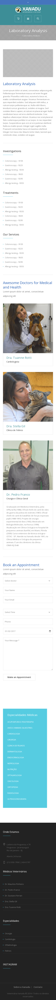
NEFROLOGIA (13, 763)
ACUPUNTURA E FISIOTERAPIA (20, 722)
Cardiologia (10, 939)
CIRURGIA (11, 739)
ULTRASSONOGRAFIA (16, 799)
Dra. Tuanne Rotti (19, 358)
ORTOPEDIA (12, 787)
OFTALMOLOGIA (14, 775)
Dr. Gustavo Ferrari (13, 895)
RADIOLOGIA (13, 793)
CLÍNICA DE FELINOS (16, 745)
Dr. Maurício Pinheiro (14, 884)
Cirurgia (8, 933)
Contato (38, 987)
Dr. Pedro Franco (18, 495)
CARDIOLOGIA (13, 733)
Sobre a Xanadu (22, 987)
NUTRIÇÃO (12, 769)
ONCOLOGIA (13, 781)
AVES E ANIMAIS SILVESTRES (19, 727)
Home (19, 36)
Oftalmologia (11, 945)
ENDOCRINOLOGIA (15, 757)
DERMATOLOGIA (14, 751)
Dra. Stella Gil (15, 426)
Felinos (8, 950)
